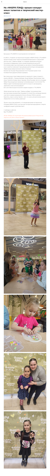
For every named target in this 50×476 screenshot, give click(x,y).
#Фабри (10, 115)
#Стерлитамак (17, 115)
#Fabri (6, 115)
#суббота (13, 117)
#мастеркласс (20, 117)
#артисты (6, 117)
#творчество (39, 115)
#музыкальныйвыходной (28, 115)
